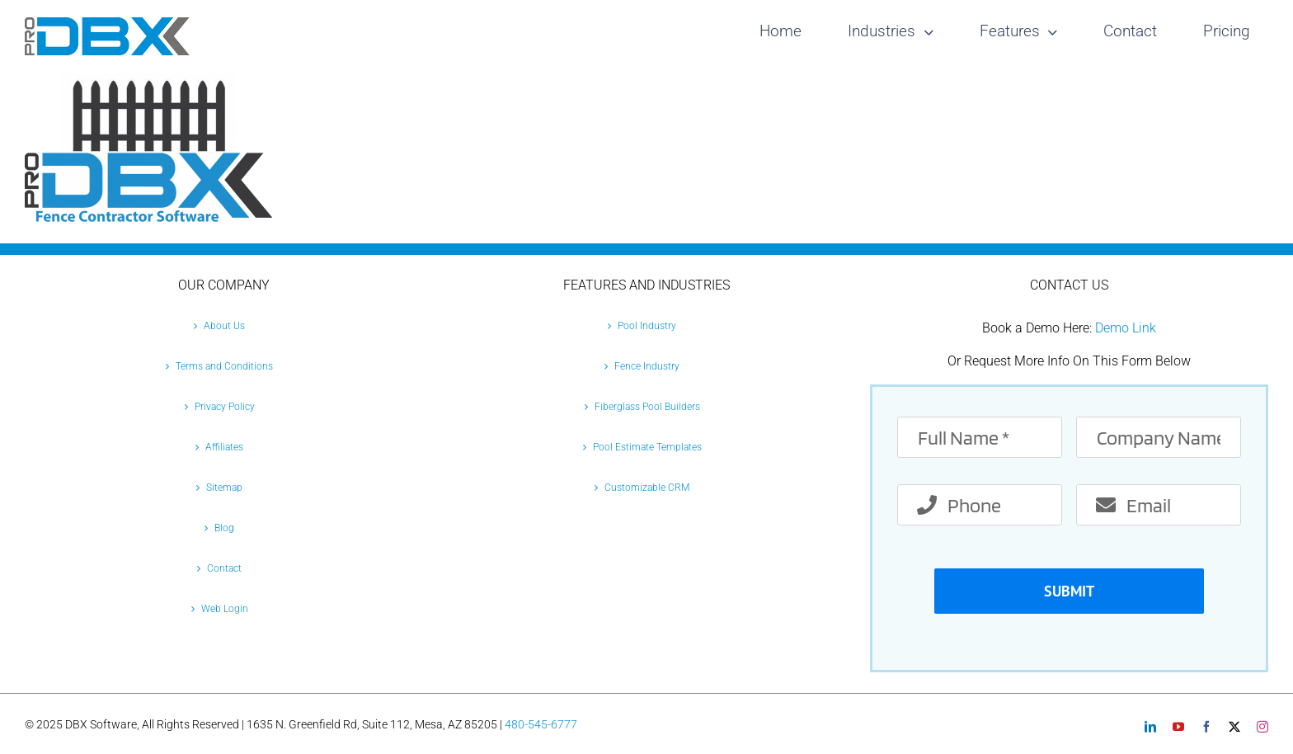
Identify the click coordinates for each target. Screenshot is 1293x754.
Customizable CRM (646, 487)
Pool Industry (647, 326)
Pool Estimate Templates (647, 447)
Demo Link (1125, 328)
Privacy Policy (225, 406)
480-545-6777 (541, 724)
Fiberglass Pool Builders (647, 406)
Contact (224, 568)
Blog (224, 528)
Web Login (224, 609)
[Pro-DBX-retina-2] (107, 23)
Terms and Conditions (224, 366)
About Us (224, 326)
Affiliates (224, 447)
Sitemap (224, 487)
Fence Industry (646, 366)
